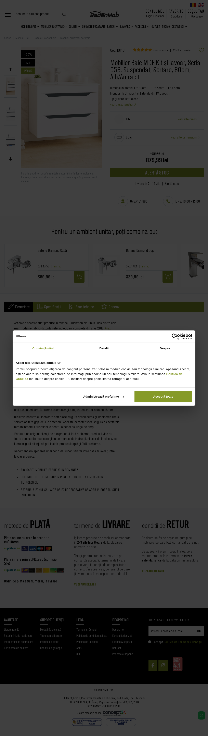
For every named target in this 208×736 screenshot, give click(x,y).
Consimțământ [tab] (43, 348)
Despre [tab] (165, 348)
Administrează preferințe (103, 396)
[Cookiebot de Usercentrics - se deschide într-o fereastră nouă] (174, 336)
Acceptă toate (163, 396)
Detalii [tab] (104, 348)
